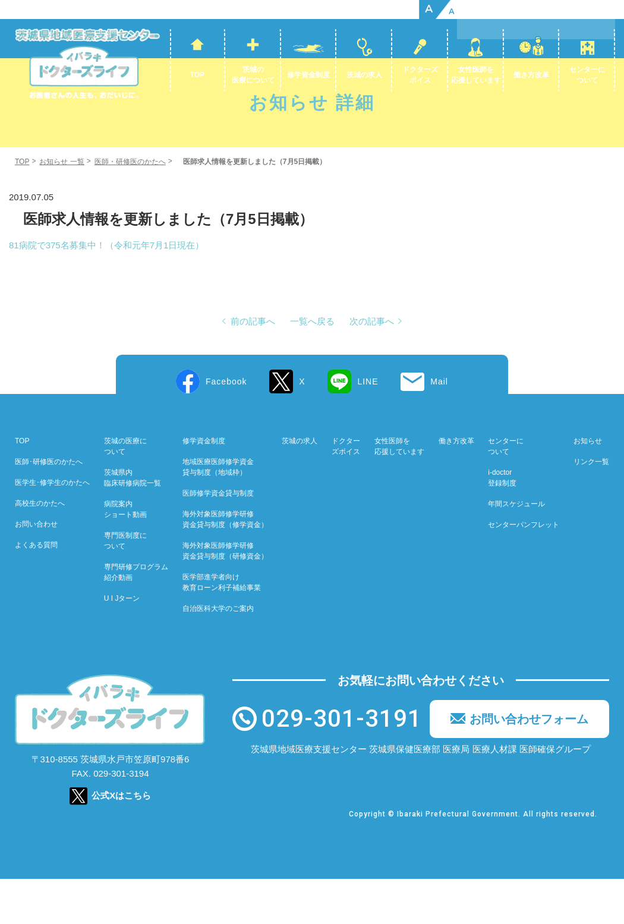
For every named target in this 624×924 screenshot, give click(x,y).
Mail (439, 427)
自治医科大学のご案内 (218, 654)
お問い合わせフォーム (528, 764)
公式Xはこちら (121, 840)
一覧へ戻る (312, 367)
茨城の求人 (364, 75)
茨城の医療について (253, 74)
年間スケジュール (516, 549)
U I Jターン (122, 644)
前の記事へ (253, 367)
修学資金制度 (308, 75)
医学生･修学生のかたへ (52, 528)
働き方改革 (531, 75)
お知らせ (587, 487)
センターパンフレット (523, 570)
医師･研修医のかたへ (49, 507)
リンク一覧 (591, 507)
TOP (197, 75)
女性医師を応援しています (476, 74)
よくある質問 (36, 590)
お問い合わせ (36, 570)
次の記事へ (371, 367)
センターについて (587, 74)
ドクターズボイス (420, 74)
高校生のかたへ (40, 549)
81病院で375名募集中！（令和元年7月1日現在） (106, 291)
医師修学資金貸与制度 (218, 539)
